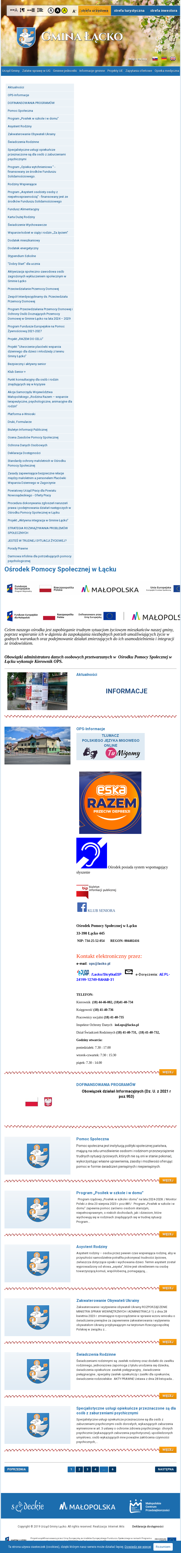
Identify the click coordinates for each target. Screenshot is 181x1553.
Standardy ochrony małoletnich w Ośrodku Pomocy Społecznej (37, 463)
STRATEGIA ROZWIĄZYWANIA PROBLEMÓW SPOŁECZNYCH (38, 530)
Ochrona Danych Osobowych (27, 445)
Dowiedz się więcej (138, 1547)
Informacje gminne (92, 71)
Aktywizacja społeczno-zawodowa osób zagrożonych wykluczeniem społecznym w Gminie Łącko (37, 276)
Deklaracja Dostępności (24, 453)
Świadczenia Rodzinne (23, 141)
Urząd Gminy (11, 71)
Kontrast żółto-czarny (64, 10)
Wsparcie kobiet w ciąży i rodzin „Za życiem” (38, 232)
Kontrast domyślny (51, 10)
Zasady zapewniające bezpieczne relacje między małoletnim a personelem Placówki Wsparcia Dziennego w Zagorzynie (37, 477)
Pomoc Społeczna (20, 110)
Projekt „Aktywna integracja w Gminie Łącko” (38, 520)
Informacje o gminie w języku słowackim (155, 58)
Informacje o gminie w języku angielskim (173, 58)
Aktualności (16, 87)
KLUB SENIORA (101, 910)
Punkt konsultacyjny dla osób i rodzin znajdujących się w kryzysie (33, 382)
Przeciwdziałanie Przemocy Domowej (33, 288)
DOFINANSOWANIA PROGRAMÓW (31, 102)
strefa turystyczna (129, 11)
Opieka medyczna (167, 71)
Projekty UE (115, 71)
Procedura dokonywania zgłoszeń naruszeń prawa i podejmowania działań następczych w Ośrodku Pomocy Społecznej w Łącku (39, 507)
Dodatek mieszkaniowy (24, 240)
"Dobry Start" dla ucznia (24, 263)
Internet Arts (116, 1526)
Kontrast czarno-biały (58, 10)
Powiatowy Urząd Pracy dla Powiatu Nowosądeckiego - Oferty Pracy (32, 493)
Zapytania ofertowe (138, 71)
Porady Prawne (18, 548)
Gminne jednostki (65, 71)
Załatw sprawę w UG (36, 71)
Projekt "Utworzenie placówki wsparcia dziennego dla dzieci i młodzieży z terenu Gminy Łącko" (36, 351)
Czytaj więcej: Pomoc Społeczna (90, 1177)
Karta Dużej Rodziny (21, 217)
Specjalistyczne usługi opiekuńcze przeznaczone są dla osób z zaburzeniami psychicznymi (37, 154)
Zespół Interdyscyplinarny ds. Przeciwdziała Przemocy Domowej (38, 299)
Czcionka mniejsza (74, 10)
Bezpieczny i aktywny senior (27, 363)
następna (166, 1469)
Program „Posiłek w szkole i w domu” (33, 118)
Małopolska (88, 1505)
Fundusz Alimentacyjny (23, 209)
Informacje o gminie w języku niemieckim (164, 58)
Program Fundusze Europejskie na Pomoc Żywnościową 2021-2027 (36, 328)
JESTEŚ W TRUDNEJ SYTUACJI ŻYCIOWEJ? (37, 540)
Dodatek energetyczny (23, 248)
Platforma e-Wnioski (21, 414)
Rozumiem (163, 1547)
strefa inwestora (163, 11)
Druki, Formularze (20, 421)
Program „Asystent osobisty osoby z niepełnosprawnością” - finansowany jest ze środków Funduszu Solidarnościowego (38, 196)
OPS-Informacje (18, 95)
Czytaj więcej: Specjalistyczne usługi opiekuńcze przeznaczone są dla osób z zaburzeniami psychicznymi (90, 1446)
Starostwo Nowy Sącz (28, 1506)
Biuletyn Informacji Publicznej (27, 429)
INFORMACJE (126, 691)
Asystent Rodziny (20, 126)
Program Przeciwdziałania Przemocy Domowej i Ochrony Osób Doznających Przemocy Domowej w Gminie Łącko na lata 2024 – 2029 (40, 313)
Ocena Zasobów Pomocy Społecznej (33, 437)
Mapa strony (137, 59)
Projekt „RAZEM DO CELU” (25, 338)
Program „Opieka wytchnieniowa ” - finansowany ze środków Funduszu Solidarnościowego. (32, 171)
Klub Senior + (17, 371)
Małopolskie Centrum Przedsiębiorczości (149, 1506)
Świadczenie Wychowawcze (27, 224)
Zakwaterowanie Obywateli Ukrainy (31, 134)
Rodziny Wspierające (22, 184)
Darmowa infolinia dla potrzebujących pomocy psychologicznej (39, 558)
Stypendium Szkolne (22, 255)
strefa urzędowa (94, 11)
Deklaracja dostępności (147, 1526)
